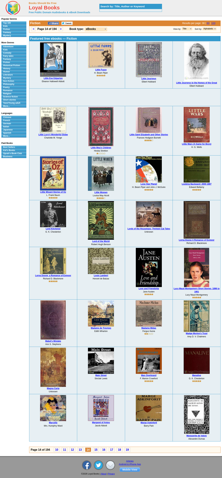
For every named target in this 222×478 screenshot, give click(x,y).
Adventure (8, 46)
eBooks (91, 28)
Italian (6, 126)
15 (95, 449)
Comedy (7, 53)
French (6, 120)
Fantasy (7, 32)
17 (111, 449)
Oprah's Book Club (12, 153)
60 (208, 23)
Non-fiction (8, 81)
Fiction (6, 29)
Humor (6, 71)
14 (88, 449)
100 (213, 23)
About (103, 474)
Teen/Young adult (11, 103)
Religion (7, 93)
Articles (130, 461)
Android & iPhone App (130, 464)
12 (72, 449)
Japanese (8, 130)
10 (56, 449)
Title (184, 28)
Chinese (7, 117)
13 (80, 449)
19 (127, 449)
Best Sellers (9, 147)
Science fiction (10, 96)
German (7, 123)
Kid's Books (9, 150)
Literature (8, 75)
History (6, 68)
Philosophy (8, 84)
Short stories (9, 100)
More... (6, 106)
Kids (5, 26)
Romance (7, 90)
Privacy (111, 474)
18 (119, 449)
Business (7, 156)
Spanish (7, 133)
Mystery (7, 35)
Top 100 (7, 23)
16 (103, 449)
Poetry (6, 87)
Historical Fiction (11, 65)
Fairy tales (8, 56)
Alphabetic (208, 28)
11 (64, 449)
